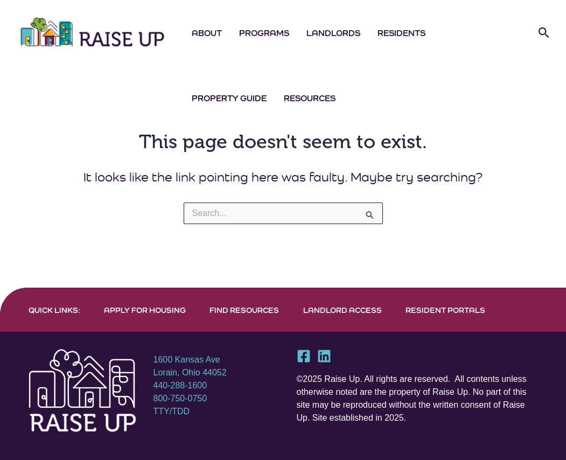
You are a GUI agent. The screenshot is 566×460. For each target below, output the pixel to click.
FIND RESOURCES (244, 310)
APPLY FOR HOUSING (145, 310)
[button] (544, 32)
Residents (401, 32)
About (207, 32)
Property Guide (229, 98)
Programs (264, 32)
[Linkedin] (324, 356)
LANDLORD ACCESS (342, 310)
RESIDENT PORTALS (445, 310)
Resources (310, 98)
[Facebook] (304, 356)
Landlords (333, 32)
